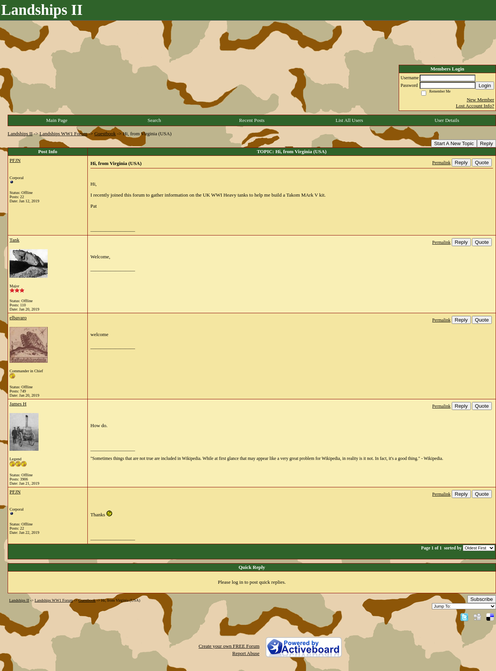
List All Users (349, 120)
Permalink (441, 162)
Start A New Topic (454, 143)
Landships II (20, 133)
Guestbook (105, 133)
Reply (486, 143)
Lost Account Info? (475, 106)
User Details (447, 120)
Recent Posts (252, 120)
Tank (14, 240)
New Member (480, 99)
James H (18, 404)
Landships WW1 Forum (63, 133)
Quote (482, 162)
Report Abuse (245, 653)
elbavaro (18, 317)
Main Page (57, 120)
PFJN (15, 160)
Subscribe (481, 599)
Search (154, 120)
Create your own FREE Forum (228, 646)
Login (484, 85)
